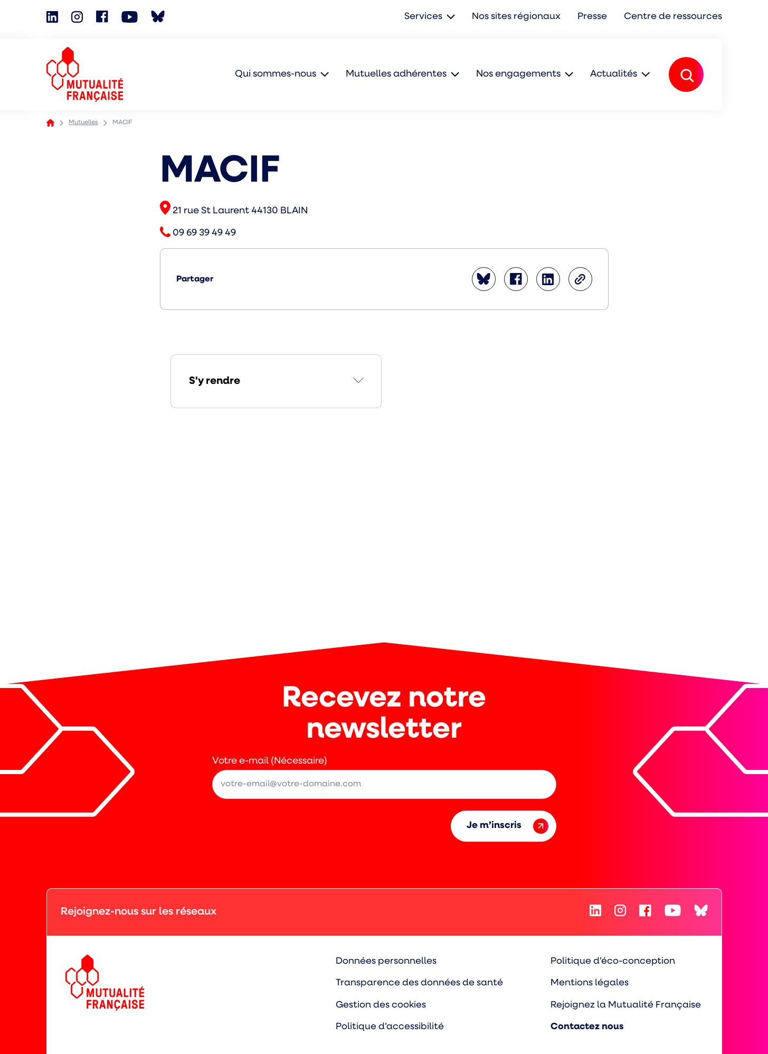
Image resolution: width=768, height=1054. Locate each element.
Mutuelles (83, 122)
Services (426, 17)
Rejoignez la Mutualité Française (626, 1004)
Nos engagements (518, 74)
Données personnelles (387, 961)
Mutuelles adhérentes (396, 74)
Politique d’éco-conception (613, 961)
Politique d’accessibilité (391, 1026)
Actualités (613, 74)
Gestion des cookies (383, 1004)
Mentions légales (590, 982)
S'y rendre (214, 381)
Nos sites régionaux (519, 17)
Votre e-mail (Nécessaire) (269, 761)
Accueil (50, 123)
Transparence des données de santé (420, 982)
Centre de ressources (673, 17)
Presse (594, 17)
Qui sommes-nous (275, 74)
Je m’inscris (507, 826)
